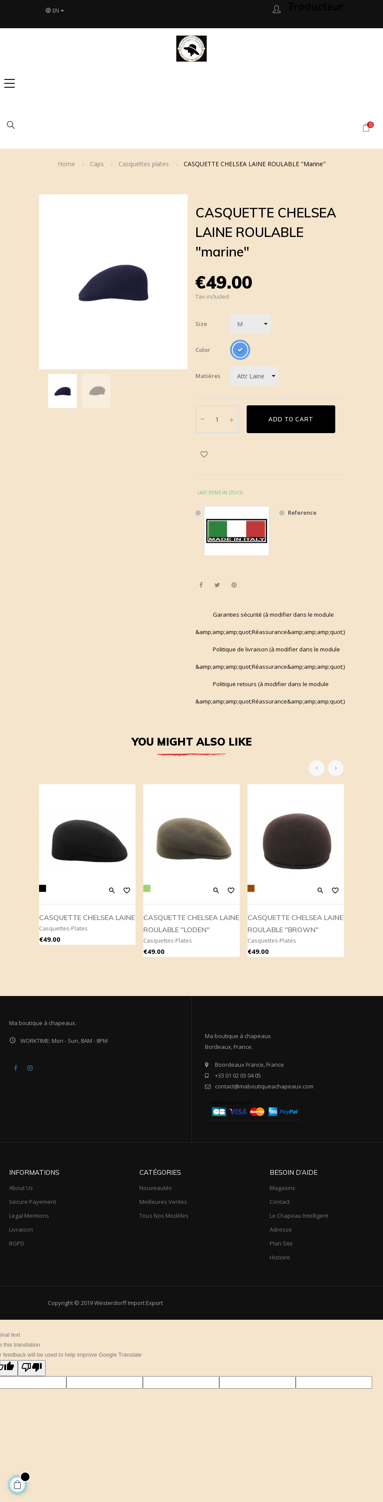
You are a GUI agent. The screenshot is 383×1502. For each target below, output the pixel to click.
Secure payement (32, 1202)
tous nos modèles (163, 1215)
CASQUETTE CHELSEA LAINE (87, 917)
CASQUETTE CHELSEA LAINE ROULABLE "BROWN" (295, 923)
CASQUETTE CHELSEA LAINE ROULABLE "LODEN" (191, 923)
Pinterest (233, 585)
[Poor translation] (32, 1368)
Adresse (281, 1229)
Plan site (281, 1243)
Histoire (280, 1257)
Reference (302, 512)
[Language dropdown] (54, 11)
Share (200, 585)
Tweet (217, 585)
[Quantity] (217, 419)
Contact (280, 1202)
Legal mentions (29, 1215)
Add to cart (291, 419)
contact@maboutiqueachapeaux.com (264, 1086)
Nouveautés (155, 1188)
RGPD (16, 1243)
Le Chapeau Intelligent (299, 1215)
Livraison (21, 1229)
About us (21, 1188)
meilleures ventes (163, 1202)
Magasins (282, 1188)
